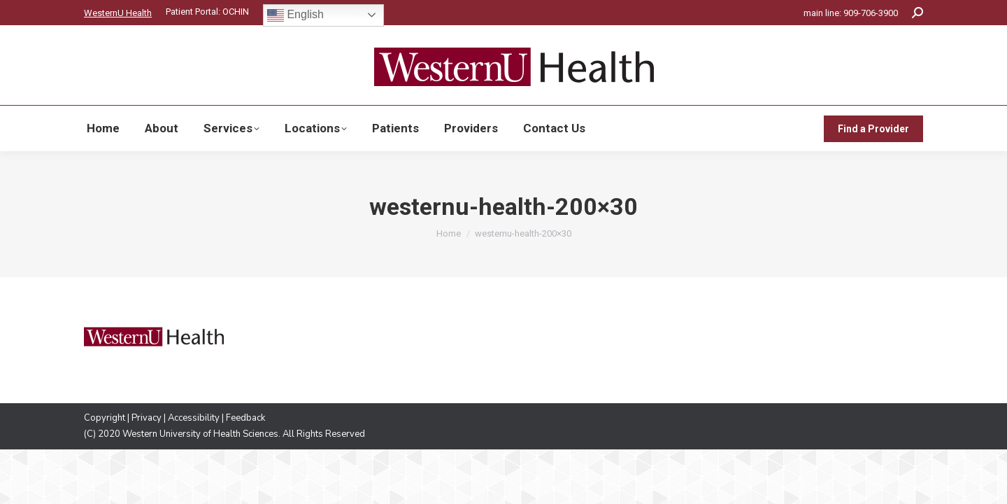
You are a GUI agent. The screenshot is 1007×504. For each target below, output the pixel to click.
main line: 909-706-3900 (851, 13)
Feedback (245, 418)
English (295, 15)
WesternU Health (118, 13)
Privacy (146, 418)
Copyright (104, 418)
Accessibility (194, 418)
